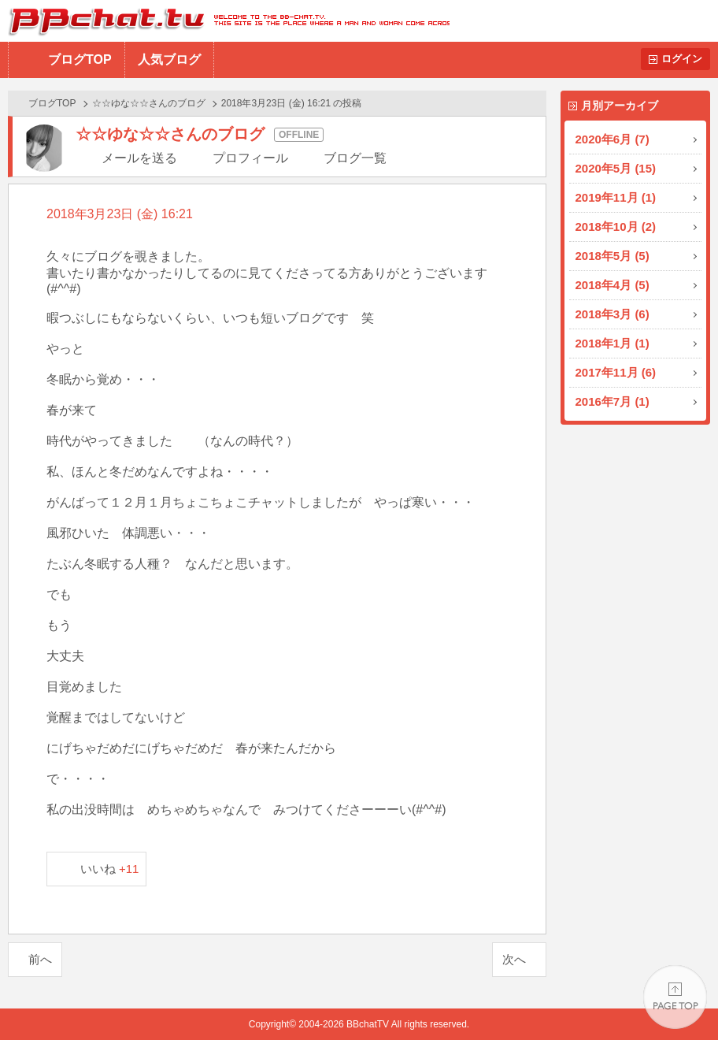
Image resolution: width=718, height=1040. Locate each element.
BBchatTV (225, 21)
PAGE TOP (675, 997)
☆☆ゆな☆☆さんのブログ (148, 103)
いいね (109, 868)
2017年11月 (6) (616, 372)
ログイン (681, 59)
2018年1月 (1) (613, 343)
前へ (40, 959)
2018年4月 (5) (613, 285)
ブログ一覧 (355, 158)
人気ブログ (169, 59)
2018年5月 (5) (613, 255)
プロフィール (250, 158)
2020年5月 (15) (616, 168)
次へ (514, 959)
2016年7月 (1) (613, 401)
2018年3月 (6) (613, 314)
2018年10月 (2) (616, 226)
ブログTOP (80, 59)
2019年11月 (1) (616, 197)
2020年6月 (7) (613, 139)
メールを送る (139, 158)
